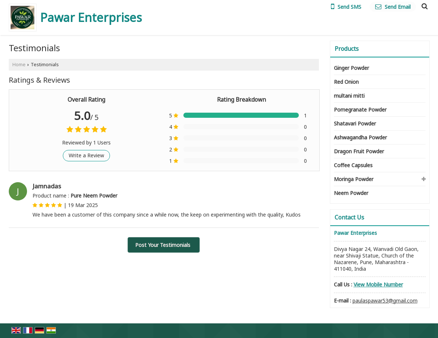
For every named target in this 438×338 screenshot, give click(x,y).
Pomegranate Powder (360, 109)
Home (19, 64)
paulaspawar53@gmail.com (385, 300)
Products (347, 49)
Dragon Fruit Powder (359, 151)
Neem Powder (351, 192)
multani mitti (349, 95)
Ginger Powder (351, 67)
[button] (378, 284)
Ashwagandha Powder (360, 137)
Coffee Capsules (353, 165)
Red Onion (346, 81)
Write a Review (86, 155)
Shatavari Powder (355, 123)
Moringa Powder (353, 179)
